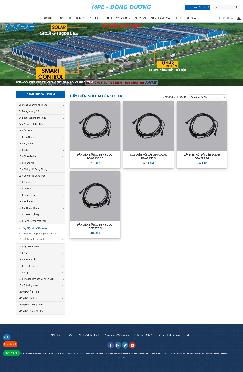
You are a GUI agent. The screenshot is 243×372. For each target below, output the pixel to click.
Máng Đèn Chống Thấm (31, 304)
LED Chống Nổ (26, 162)
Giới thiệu (55, 335)
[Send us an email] (232, 18)
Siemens (141, 18)
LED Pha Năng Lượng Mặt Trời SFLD (40, 233)
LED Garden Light (28, 195)
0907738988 (12, 353)
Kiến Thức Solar (187, 18)
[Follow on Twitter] (228, 18)
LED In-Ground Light (29, 208)
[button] (197, 7)
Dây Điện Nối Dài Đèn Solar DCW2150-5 (148, 156)
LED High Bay (26, 201)
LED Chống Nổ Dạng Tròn (32, 175)
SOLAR (95, 18)
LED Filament (26, 182)
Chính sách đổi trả (143, 335)
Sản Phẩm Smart (162, 18)
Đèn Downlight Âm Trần (31, 124)
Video (189, 335)
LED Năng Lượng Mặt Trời (32, 220)
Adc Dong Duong (54, 18)
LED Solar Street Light (33, 239)
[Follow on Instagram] (224, 18)
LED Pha (23, 253)
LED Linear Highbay (29, 214)
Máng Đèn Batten (28, 298)
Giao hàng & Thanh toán (117, 335)
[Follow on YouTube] (132, 345)
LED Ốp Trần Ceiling (29, 246)
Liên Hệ (108, 18)
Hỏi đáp (69, 335)
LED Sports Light (27, 259)
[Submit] (237, 7)
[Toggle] (63, 105)
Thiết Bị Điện (78, 18)
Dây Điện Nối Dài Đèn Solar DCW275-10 (202, 156)
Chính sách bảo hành (89, 335)
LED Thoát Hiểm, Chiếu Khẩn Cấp (36, 279)
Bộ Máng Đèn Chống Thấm (33, 104)
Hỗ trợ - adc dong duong (169, 335)
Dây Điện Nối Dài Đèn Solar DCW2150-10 (95, 156)
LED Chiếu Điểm (27, 156)
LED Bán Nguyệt (27, 137)
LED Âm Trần (25, 130)
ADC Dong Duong (55, 82)
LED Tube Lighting (28, 285)
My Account (124, 18)
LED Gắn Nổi (25, 188)
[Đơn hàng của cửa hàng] (208, 97)
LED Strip (23, 272)
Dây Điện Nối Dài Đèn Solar (35, 228)
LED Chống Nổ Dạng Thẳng (33, 169)
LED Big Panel (26, 143)
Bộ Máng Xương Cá (29, 111)
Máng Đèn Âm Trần (29, 291)
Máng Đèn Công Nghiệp (31, 311)
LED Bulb (23, 150)
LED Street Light (27, 266)
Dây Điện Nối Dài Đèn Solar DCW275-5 (95, 226)
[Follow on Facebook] (219, 18)
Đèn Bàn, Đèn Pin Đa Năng (32, 117)
